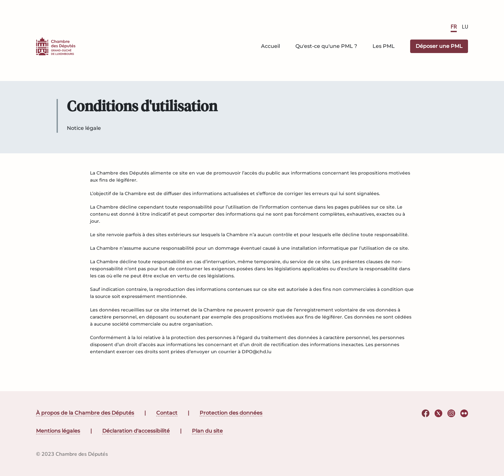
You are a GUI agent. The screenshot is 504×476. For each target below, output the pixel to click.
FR (454, 27)
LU (465, 27)
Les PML (384, 46)
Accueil (270, 46)
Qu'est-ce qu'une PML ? (326, 46)
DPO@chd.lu (256, 352)
